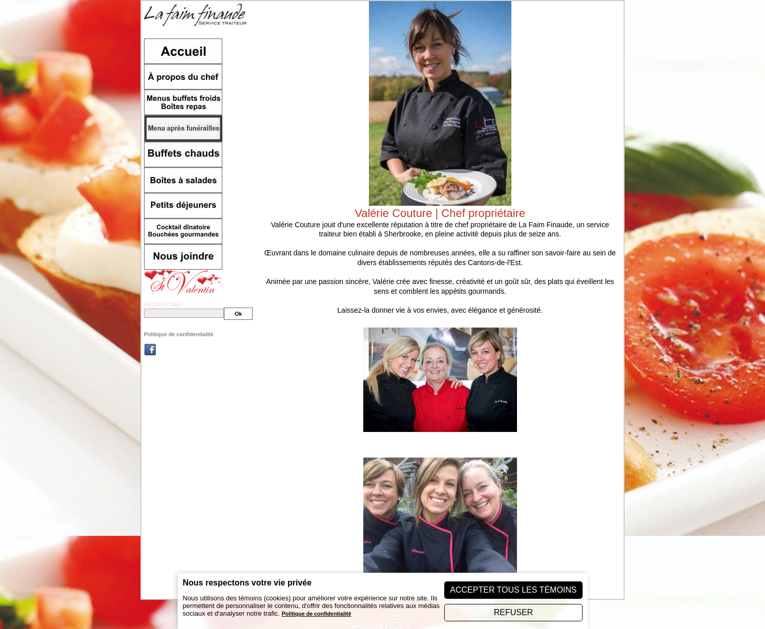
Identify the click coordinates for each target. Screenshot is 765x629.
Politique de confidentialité (179, 334)
